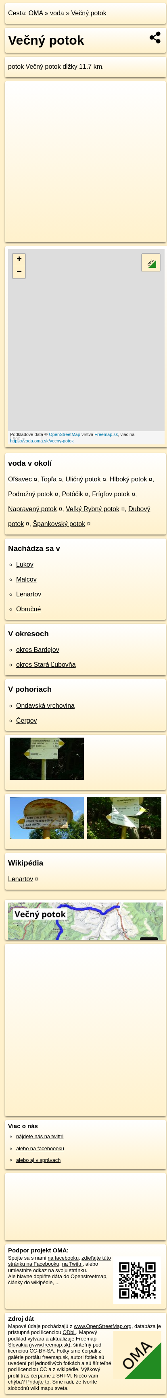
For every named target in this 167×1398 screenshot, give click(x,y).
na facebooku (63, 1258)
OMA (36, 13)
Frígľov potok (111, 494)
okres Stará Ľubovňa (46, 664)
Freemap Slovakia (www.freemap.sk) (52, 1342)
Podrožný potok (30, 494)
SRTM (63, 1376)
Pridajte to (38, 1382)
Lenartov (28, 594)
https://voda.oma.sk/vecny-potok (42, 440)
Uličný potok (82, 479)
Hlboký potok (128, 479)
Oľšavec (20, 479)
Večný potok (88, 13)
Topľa (48, 479)
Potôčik (72, 494)
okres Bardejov (37, 649)
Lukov (24, 564)
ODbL (69, 1332)
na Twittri (72, 1264)
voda (57, 13)
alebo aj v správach (38, 1160)
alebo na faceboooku (40, 1148)
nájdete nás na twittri (39, 1136)
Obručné (28, 609)
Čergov (26, 720)
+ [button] (19, 260)
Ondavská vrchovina (45, 705)
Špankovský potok (59, 523)
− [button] (19, 272)
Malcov (26, 579)
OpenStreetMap (64, 434)
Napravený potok (32, 509)
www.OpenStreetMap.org (103, 1326)
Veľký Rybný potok (92, 509)
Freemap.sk (106, 434)
